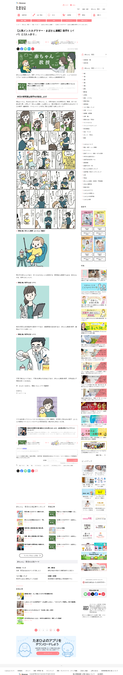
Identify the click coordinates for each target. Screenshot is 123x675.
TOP (78, 9)
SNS (54, 20)
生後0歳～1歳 (87, 60)
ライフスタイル (38, 465)
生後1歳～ (86, 63)
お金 (84, 175)
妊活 (104, 9)
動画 (84, 138)
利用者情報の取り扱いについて (109, 671)
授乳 (84, 89)
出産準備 (67, 15)
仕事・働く (86, 116)
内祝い (73, 5)
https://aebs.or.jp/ (93, 612)
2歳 (84, 79)
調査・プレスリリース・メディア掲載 (67, 671)
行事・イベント (87, 110)
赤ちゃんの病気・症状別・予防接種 (93, 181)
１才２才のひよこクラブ (56, 465)
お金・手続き (37, 15)
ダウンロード (48, 653)
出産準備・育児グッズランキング (92, 172)
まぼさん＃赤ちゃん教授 (46, 24)
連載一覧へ (99, 455)
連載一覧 (47, 42)
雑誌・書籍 (23, 20)
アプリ (38, 20)
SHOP (65, 5)
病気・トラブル (87, 98)
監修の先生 (86, 187)
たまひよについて (88, 144)
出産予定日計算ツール (89, 159)
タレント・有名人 (88, 135)
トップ (17, 24)
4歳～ (85, 86)
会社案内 (100, 674)
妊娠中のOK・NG (88, 165)
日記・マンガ (35, 24)
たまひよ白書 (87, 199)
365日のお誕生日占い (89, 156)
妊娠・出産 (85, 9)
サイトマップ (50, 671)
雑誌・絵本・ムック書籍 (90, 147)
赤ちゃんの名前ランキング (90, 169)
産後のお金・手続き (88, 119)
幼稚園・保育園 (87, 113)
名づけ (51, 15)
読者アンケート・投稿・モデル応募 (93, 153)
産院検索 (85, 162)
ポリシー (28, 671)
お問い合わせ (94, 671)
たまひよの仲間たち (88, 193)
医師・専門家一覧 (38, 671)
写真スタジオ (84, 20)
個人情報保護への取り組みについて (84, 674)
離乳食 (81, 15)
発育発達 (85, 104)
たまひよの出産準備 (88, 196)
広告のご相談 (84, 671)
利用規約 (20, 671)
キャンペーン (69, 20)
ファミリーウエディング (90, 125)
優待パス (97, 15)
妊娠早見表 (22, 15)
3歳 (84, 82)
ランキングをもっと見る (31, 555)
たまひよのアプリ (88, 190)
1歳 (31, 465)
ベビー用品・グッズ (88, 107)
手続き (85, 178)
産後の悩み (86, 101)
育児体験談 (86, 128)
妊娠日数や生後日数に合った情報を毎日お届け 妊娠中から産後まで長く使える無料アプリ (47, 649)
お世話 (85, 95)
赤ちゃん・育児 (95, 9)
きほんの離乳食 (87, 184)
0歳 (27, 465)
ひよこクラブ (46, 465)
